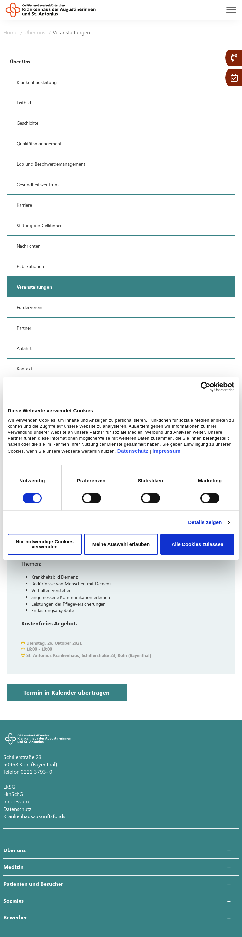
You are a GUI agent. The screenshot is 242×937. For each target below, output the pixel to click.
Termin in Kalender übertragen (66, 692)
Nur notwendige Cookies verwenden (45, 544)
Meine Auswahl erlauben (121, 544)
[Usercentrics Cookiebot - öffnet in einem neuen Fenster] (205, 387)
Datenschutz (133, 451)
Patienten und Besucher (33, 883)
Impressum (166, 451)
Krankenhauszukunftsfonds (34, 816)
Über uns (35, 32)
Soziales (13, 900)
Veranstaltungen (71, 32)
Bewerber (15, 917)
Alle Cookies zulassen (197, 544)
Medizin (13, 866)
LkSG (9, 786)
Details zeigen (205, 522)
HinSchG (13, 793)
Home (11, 32)
